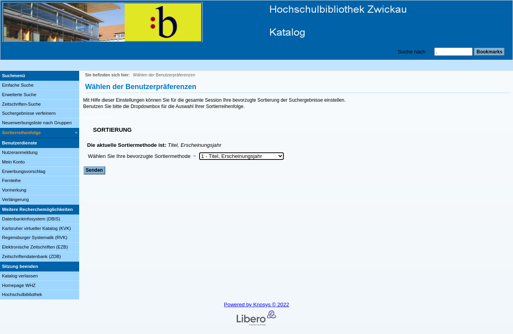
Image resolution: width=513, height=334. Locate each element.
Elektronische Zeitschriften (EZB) (35, 247)
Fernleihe (11, 180)
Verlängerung (15, 199)
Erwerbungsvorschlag (24, 171)
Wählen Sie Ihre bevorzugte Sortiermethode (139, 156)
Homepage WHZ (19, 285)
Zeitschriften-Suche (21, 104)
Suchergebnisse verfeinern (29, 113)
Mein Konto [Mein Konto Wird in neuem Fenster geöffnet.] (13, 161)
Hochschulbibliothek (22, 294)
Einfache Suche (18, 85)
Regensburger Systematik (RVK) (34, 237)
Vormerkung (14, 190)
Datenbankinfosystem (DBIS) (31, 218)
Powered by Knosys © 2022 (256, 304)
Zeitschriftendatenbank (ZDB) (31, 256)
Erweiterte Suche (19, 94)
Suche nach (412, 52)
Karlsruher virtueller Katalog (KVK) (36, 228)
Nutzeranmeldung (20, 152)
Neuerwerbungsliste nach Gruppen (37, 122)
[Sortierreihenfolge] (39, 133)
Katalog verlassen (20, 275)
